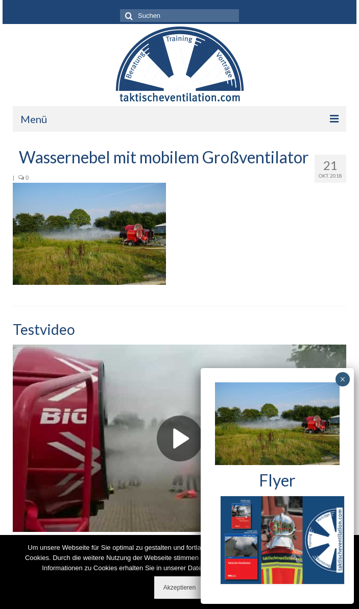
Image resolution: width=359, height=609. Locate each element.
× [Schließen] (342, 379)
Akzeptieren (179, 587)
